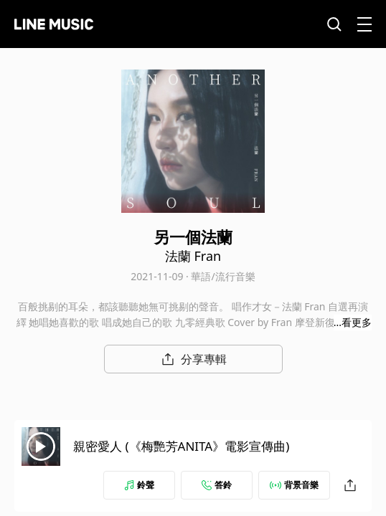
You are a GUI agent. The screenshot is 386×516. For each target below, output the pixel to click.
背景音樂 (294, 485)
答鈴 (217, 485)
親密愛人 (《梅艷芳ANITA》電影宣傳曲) (181, 446)
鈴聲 (139, 485)
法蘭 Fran (193, 255)
